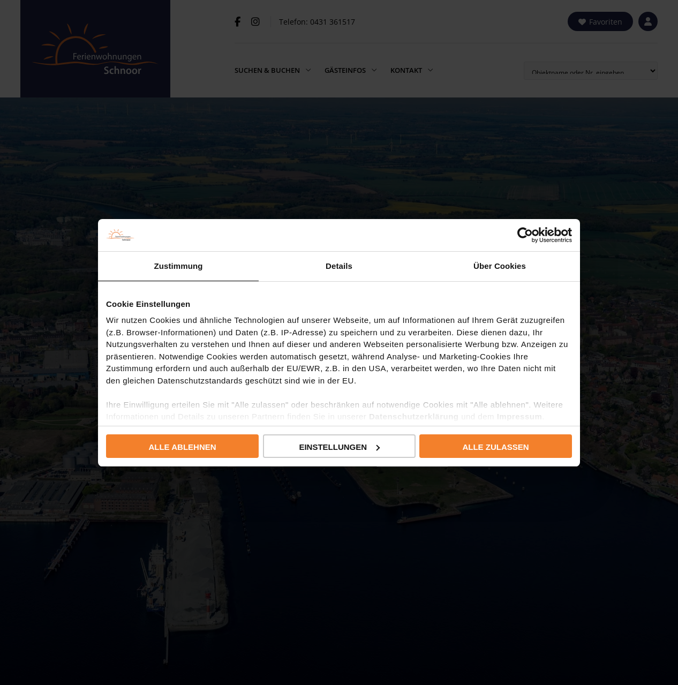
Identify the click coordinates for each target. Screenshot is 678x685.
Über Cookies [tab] (499, 265)
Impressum (520, 416)
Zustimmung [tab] (178, 265)
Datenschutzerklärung (414, 416)
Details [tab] (339, 265)
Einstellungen (339, 446)
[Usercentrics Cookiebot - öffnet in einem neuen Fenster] (525, 235)
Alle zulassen (495, 446)
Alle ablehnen (182, 446)
